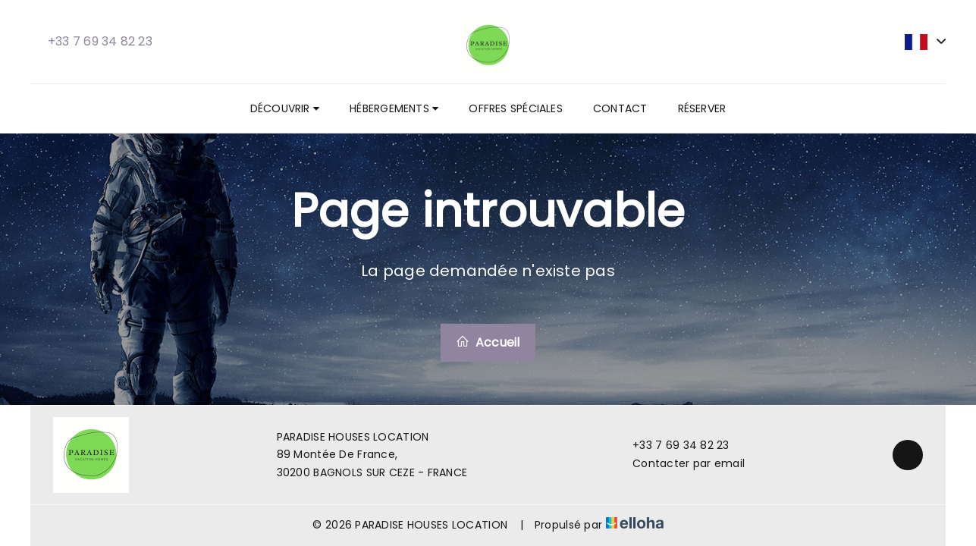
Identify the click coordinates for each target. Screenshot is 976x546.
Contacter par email (680, 463)
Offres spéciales (516, 108)
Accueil (487, 342)
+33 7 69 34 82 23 (672, 445)
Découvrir (284, 108)
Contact (620, 108)
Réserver (702, 108)
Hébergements (394, 108)
